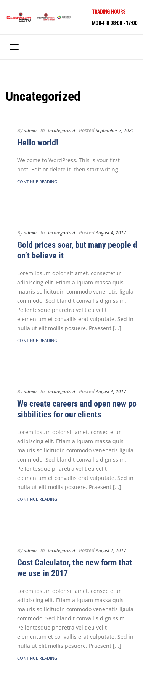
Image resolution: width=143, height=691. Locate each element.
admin (30, 130)
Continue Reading (37, 181)
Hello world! (37, 142)
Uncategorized (60, 130)
